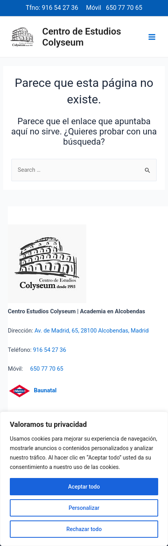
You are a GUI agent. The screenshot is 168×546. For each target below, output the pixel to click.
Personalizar (84, 508)
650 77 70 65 (124, 7)
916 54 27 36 (60, 7)
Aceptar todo (84, 486)
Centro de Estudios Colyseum (81, 37)
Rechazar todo (84, 529)
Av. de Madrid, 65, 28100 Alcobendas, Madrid (92, 330)
